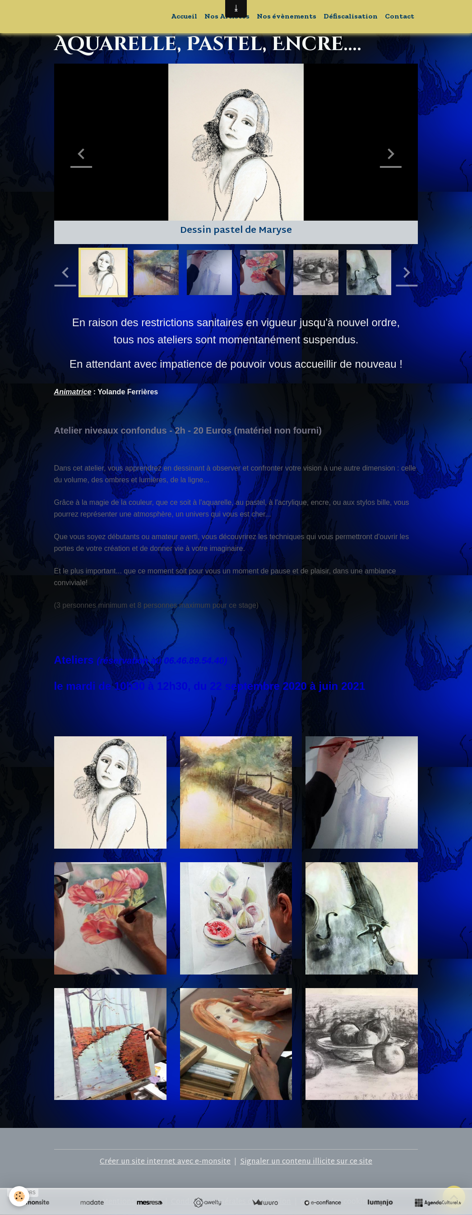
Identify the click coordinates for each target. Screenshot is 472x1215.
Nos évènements (286, 16)
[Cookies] (19, 1196)
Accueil (184, 16)
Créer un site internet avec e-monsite (165, 1162)
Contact (399, 16)
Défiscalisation (351, 16)
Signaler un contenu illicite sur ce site (306, 1162)
